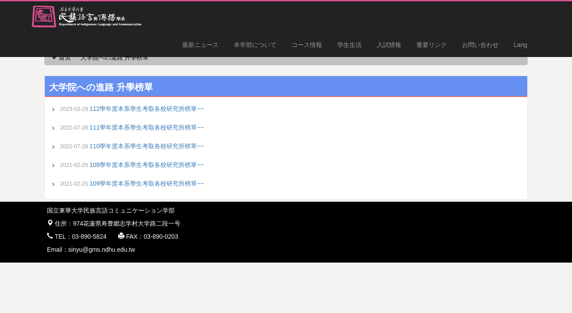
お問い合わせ (480, 44)
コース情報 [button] (307, 44)
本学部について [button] (255, 44)
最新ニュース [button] (200, 44)
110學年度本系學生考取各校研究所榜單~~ (147, 146)
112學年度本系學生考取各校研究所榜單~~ (147, 108)
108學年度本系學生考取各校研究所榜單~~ (147, 164)
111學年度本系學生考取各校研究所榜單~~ (147, 127)
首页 (65, 57)
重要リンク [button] (431, 44)
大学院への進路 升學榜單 (114, 57)
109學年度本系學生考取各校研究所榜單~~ (147, 183)
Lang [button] (520, 44)
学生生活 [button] (349, 44)
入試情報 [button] (389, 44)
